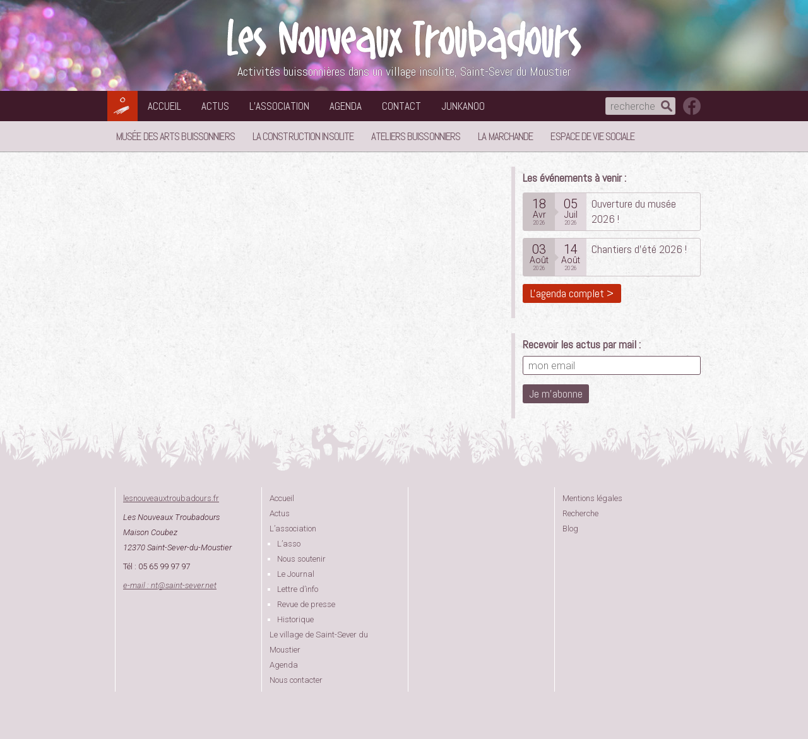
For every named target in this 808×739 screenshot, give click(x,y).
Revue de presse (306, 604)
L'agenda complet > (572, 293)
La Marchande (505, 136)
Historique (295, 619)
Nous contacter (296, 680)
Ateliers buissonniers (415, 136)
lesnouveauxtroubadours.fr (171, 498)
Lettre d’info (297, 589)
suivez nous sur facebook (692, 106)
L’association (279, 106)
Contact (401, 106)
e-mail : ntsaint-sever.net (170, 585)
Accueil (164, 106)
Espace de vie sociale (592, 136)
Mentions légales (592, 498)
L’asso (288, 543)
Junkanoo (463, 106)
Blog (570, 528)
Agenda (346, 106)
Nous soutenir (301, 559)
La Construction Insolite (303, 136)
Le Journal (295, 574)
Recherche (580, 513)
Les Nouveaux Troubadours (404, 38)
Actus (215, 106)
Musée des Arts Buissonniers (175, 136)
